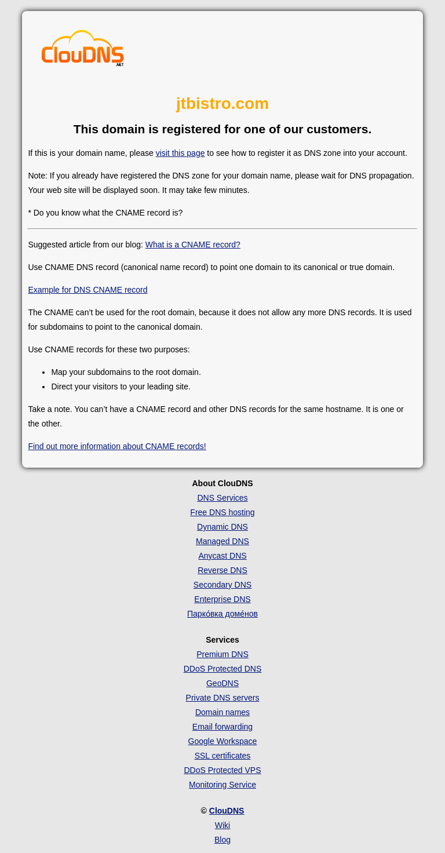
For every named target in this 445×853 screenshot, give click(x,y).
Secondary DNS (222, 584)
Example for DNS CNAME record (87, 289)
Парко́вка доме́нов (222, 613)
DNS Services (222, 497)
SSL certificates (223, 755)
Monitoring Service (222, 784)
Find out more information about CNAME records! (117, 446)
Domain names (222, 712)
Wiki (222, 825)
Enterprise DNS (222, 599)
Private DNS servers (223, 697)
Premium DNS (222, 654)
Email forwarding (222, 726)
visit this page (180, 153)
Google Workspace (222, 741)
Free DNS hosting (222, 512)
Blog (222, 839)
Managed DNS (222, 541)
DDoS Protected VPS (222, 770)
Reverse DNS (222, 570)
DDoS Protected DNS (223, 668)
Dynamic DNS (222, 526)
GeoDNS (222, 683)
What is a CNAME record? (192, 244)
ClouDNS (227, 810)
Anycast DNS (222, 555)
